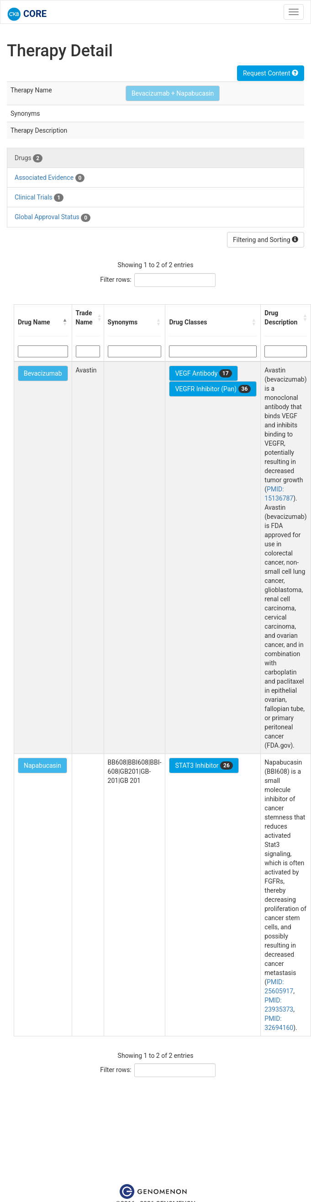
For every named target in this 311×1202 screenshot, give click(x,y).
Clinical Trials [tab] (39, 198)
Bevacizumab (43, 373)
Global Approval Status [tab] (52, 217)
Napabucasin (42, 765)
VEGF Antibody (203, 373)
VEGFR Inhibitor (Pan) (213, 389)
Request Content (270, 73)
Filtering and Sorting (265, 239)
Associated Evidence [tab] (49, 178)
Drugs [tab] (28, 158)
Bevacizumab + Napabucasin (173, 93)
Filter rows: (116, 279)
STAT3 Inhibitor (203, 765)
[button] (65, 322)
